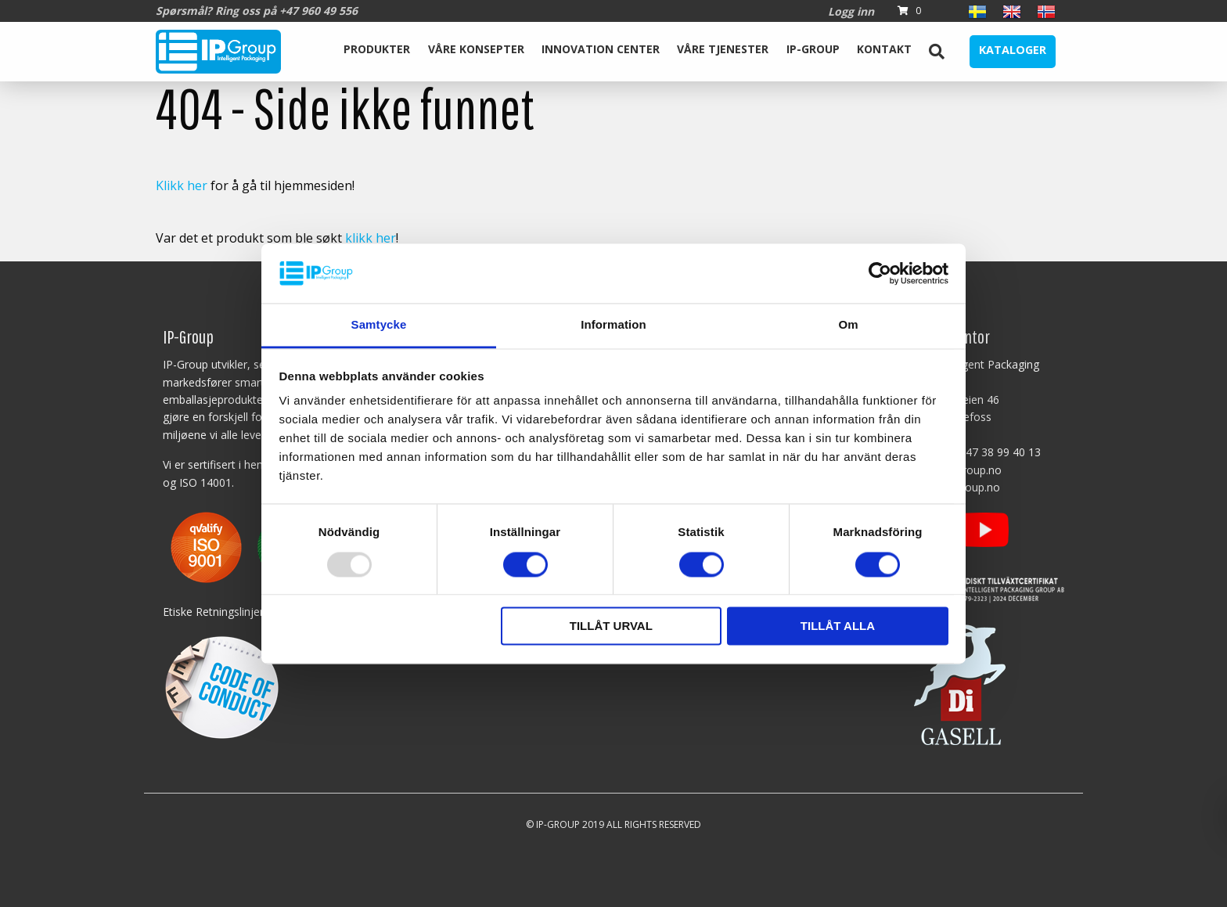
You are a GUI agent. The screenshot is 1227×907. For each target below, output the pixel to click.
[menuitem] (377, 51)
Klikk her (181, 185)
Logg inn (851, 11)
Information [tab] (613, 325)
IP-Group (813, 48)
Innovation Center (601, 48)
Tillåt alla (838, 626)
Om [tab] (848, 325)
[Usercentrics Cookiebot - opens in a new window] (879, 273)
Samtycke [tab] (379, 325)
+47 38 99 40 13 (1000, 452)
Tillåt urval (611, 626)
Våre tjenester (722, 48)
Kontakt (884, 48)
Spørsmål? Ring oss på (257, 10)
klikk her (370, 238)
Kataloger (1012, 49)
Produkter (377, 48)
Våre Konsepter (476, 48)
